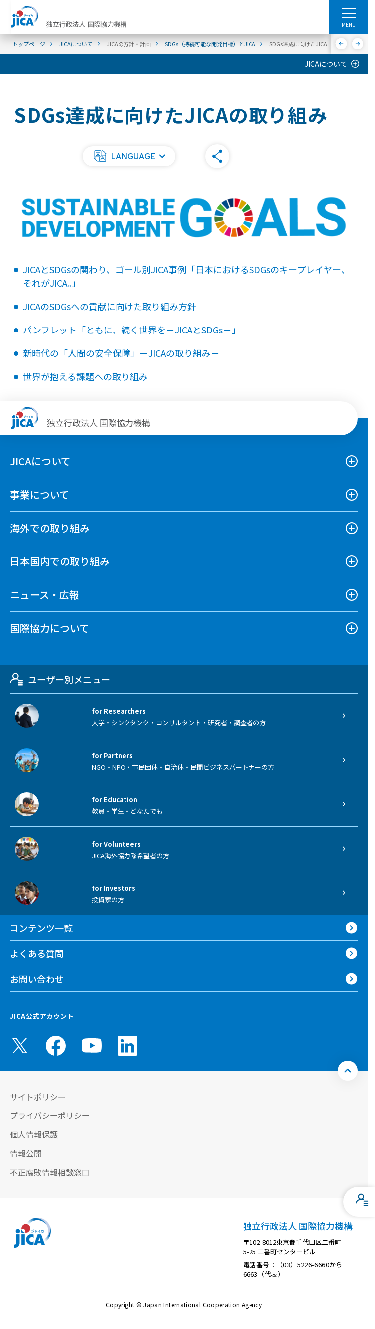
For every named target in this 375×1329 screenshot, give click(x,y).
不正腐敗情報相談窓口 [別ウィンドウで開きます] (50, 1172)
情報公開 (26, 1153)
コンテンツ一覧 (41, 927)
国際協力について (49, 628)
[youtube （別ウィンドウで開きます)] (92, 1045)
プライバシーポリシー (50, 1115)
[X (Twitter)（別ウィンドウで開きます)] (20, 1046)
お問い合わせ (37, 978)
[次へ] (358, 44)
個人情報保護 (34, 1134)
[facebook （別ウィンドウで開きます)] (56, 1046)
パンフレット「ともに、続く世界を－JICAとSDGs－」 (132, 329)
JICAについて (326, 64)
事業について (39, 494)
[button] (129, 156)
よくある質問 (37, 953)
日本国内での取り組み (60, 561)
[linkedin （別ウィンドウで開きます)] (127, 1046)
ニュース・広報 (44, 594)
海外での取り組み (50, 528)
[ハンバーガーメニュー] (348, 12)
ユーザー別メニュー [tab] (60, 679)
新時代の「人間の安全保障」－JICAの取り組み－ (121, 352)
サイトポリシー (38, 1097)
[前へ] (341, 44)
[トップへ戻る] (348, 1071)
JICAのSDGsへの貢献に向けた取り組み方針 (109, 306)
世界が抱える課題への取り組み (85, 376)
